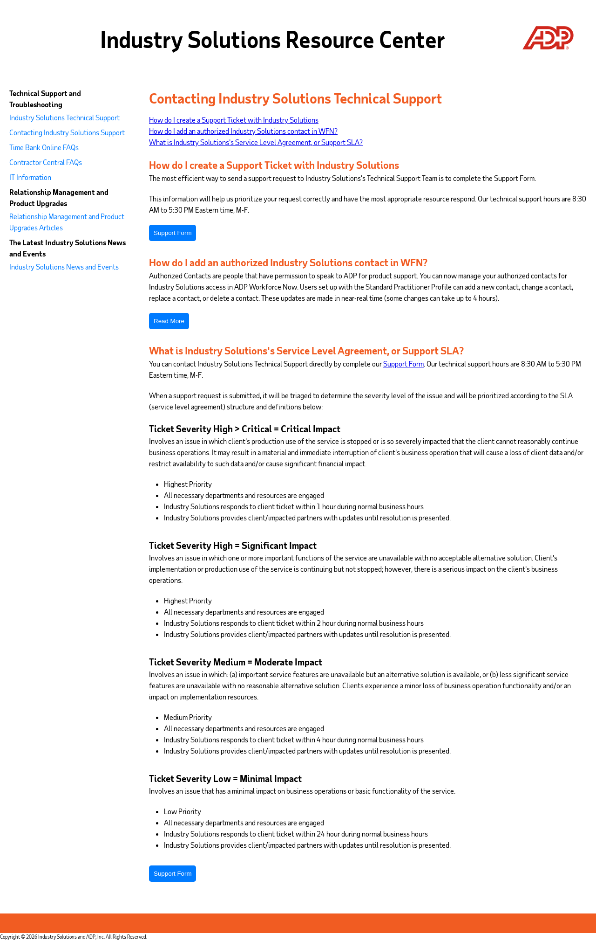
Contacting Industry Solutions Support (67, 132)
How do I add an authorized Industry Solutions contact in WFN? (243, 130)
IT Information (30, 177)
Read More (169, 321)
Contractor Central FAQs (45, 162)
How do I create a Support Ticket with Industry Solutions (233, 119)
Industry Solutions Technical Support (64, 117)
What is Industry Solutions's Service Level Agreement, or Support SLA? (256, 142)
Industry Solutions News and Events (64, 266)
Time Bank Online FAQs (44, 147)
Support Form (172, 232)
